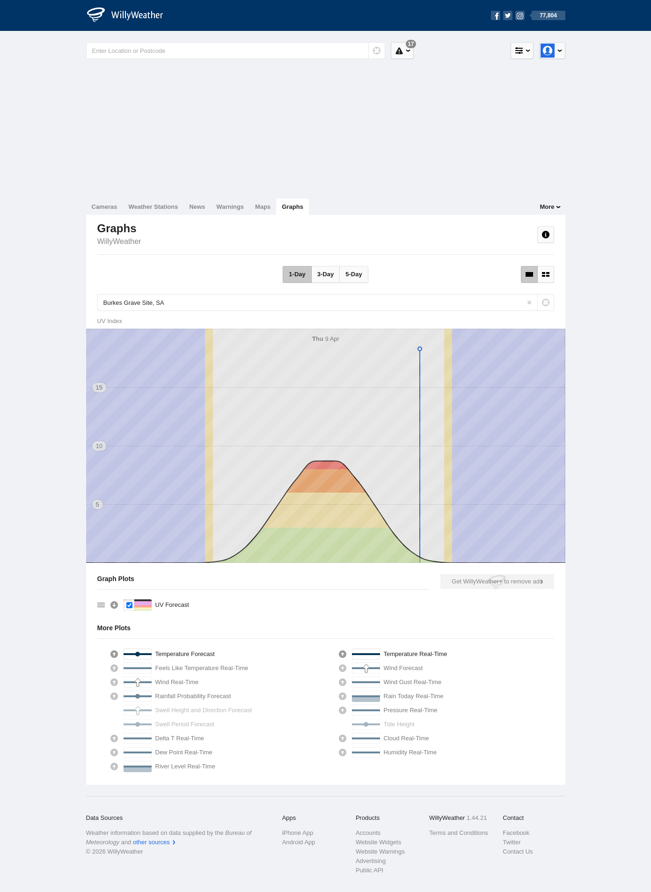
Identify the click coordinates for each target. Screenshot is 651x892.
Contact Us (518, 851)
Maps (263, 206)
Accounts (368, 832)
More (547, 206)
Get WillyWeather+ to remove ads (497, 581)
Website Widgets (378, 842)
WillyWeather (119, 241)
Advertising (371, 860)
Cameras (104, 206)
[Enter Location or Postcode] (235, 50)
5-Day (353, 274)
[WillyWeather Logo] (130, 15)
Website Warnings (380, 851)
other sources (151, 842)
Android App (298, 842)
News (197, 206)
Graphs (292, 206)
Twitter (511, 842)
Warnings (230, 206)
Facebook (516, 832)
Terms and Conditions (458, 832)
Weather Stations (153, 206)
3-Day (325, 274)
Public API (369, 870)
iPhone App (298, 832)
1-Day (297, 274)
